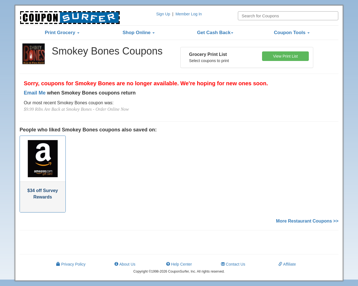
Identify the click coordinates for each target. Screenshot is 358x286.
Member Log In (188, 14)
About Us (124, 264)
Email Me (35, 93)
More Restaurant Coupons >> (307, 221)
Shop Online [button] (139, 32)
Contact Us (233, 264)
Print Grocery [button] (62, 32)
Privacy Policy (71, 264)
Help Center (179, 264)
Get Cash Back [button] (215, 32)
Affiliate (287, 264)
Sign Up (163, 14)
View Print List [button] (285, 56)
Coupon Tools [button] (292, 32)
